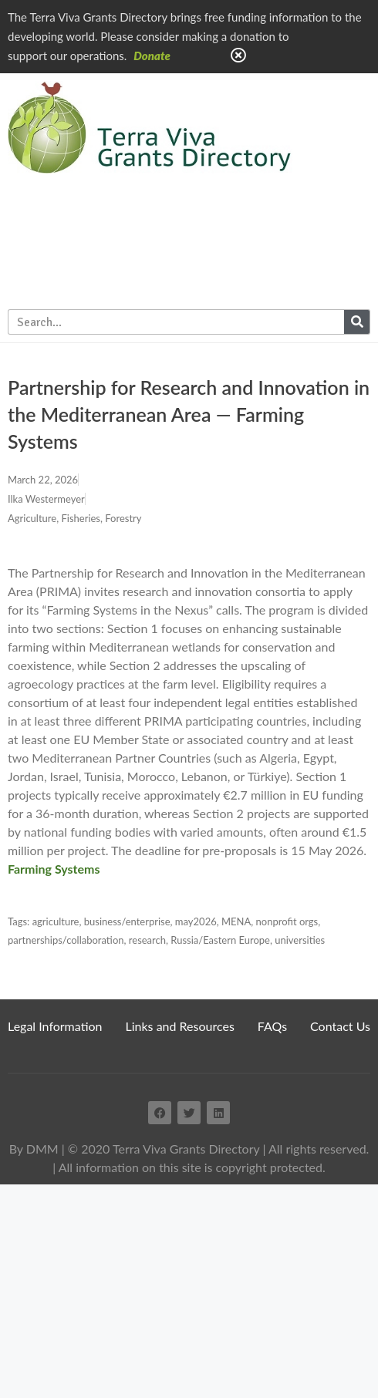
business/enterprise (127, 921)
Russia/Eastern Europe (220, 940)
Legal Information (55, 1026)
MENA (236, 921)
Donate (151, 55)
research (147, 940)
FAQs (272, 1026)
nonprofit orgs (287, 921)
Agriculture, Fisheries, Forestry (74, 518)
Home (325, 98)
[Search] (357, 322)
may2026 (196, 921)
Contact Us (340, 1026)
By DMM (34, 1148)
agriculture (55, 921)
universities (300, 940)
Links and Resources (180, 1026)
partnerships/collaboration (66, 940)
